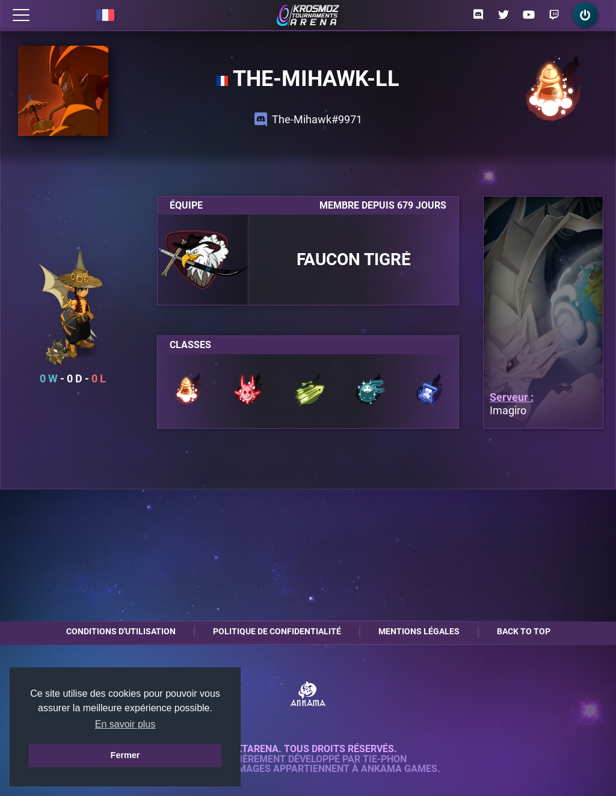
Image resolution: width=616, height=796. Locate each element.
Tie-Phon (385, 759)
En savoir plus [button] (125, 724)
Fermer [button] (125, 755)
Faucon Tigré (354, 259)
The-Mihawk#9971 (308, 119)
